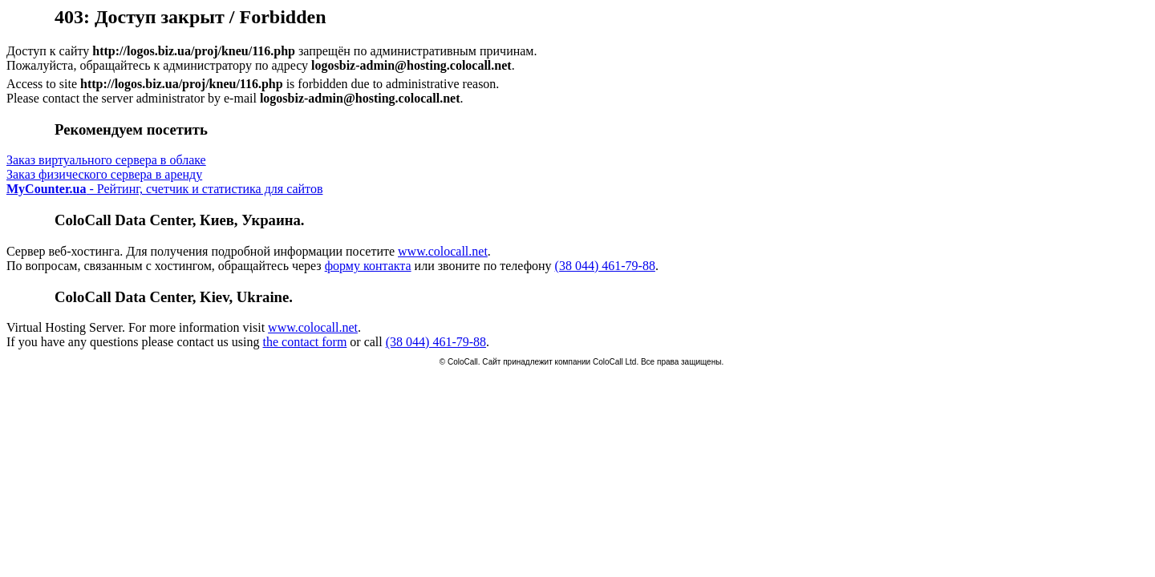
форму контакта (368, 265)
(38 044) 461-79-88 (605, 265)
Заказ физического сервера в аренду (104, 174)
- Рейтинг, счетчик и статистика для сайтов (164, 189)
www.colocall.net (443, 251)
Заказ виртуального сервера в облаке (106, 160)
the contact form (304, 342)
